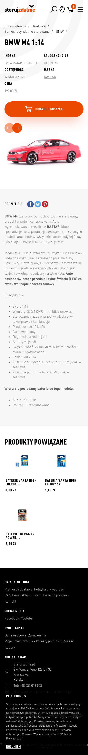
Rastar (50, 77)
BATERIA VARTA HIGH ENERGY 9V (60, 482)
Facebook (11, 618)
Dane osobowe (15, 635)
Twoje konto (14, 628)
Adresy (68, 641)
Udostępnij (30, 204)
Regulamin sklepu (17, 595)
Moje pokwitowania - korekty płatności (32, 641)
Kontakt (10, 601)
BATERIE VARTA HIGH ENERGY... (21, 482)
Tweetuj (38, 204)
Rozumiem (13, 746)
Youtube (27, 618)
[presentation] (9, 128)
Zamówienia (37, 635)
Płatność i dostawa (18, 589)
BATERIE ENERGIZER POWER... (20, 536)
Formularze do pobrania (51, 595)
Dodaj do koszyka (43, 108)
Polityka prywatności (49, 589)
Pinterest (45, 204)
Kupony (10, 647)
